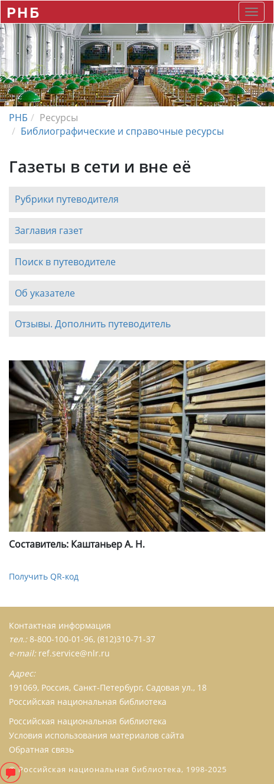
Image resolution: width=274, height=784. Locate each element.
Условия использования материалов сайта (96, 735)
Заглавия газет (49, 230)
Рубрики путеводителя (67, 199)
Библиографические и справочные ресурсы (122, 131)
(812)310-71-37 (126, 639)
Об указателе (45, 293)
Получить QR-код (44, 576)
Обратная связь (41, 749)
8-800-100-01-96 (61, 639)
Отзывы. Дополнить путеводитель (93, 324)
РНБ (23, 12)
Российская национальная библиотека (88, 721)
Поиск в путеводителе (65, 261)
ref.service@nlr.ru (74, 653)
